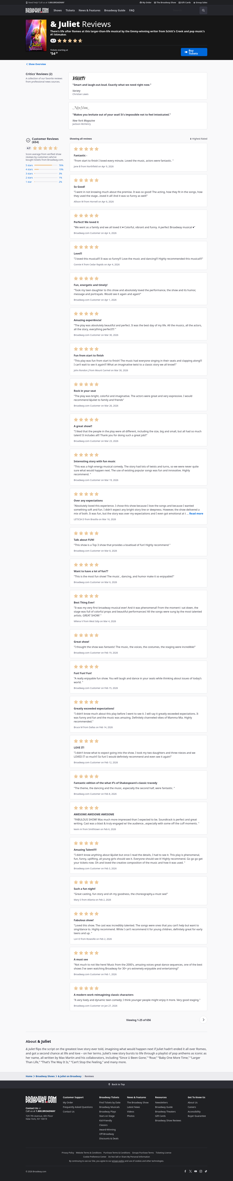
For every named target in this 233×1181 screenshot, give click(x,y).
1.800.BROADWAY (45, 2)
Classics (103, 1125)
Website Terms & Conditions (88, 1152)
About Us (192, 1102)
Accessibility (194, 1111)
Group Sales (200, 2)
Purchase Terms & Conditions (117, 1152)
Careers (192, 1107)
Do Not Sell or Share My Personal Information (129, 1156)
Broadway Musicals (109, 1107)
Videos (130, 1111)
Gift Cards (185, 2)
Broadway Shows (44, 1076)
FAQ (131, 10)
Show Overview (36, 64)
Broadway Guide (114, 10)
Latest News (133, 1107)
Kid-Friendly (105, 1120)
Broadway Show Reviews (168, 1120)
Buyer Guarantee (197, 1115)
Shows (58, 10)
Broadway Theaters (165, 1111)
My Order (145, 2)
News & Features (89, 10)
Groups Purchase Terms (143, 1152)
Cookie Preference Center (94, 1156)
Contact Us (32, 1108)
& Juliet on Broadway (68, 1076)
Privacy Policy (68, 1152)
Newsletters (161, 1102)
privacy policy (118, 1161)
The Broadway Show (165, 2)
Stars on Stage (107, 1115)
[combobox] (188, 10)
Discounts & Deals (109, 1138)
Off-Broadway (106, 1133)
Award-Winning (107, 1129)
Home (29, 1076)
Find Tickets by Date (110, 1102)
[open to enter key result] (203, 10)
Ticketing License (163, 1152)
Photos (130, 1115)
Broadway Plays (107, 1111)
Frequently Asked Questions (78, 1107)
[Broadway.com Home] (37, 10)
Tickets (70, 10)
